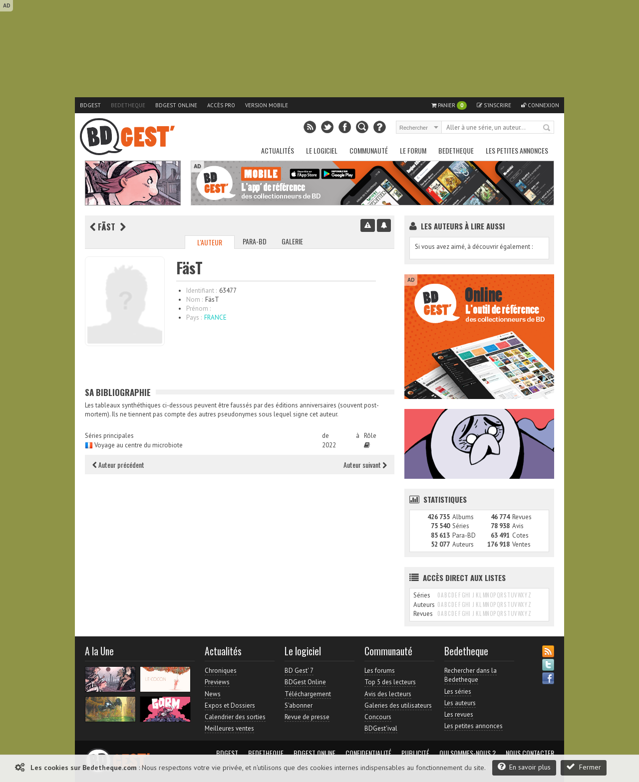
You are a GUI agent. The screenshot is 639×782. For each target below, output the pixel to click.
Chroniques (221, 670)
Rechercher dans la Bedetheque (470, 675)
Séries (460, 526)
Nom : (194, 299)
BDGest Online (176, 105)
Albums (463, 517)
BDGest (90, 105)
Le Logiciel (321, 150)
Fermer (583, 767)
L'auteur (209, 242)
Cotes (520, 535)
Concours (377, 717)
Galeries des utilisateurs (398, 705)
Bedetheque (128, 105)
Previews (217, 682)
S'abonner (299, 705)
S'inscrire (494, 105)
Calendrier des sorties (235, 717)
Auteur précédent (118, 464)
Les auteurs (460, 703)
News (213, 694)
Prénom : (198, 308)
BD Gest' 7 (299, 670)
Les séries (457, 691)
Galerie (292, 241)
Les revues (458, 714)
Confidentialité (368, 753)
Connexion (540, 105)
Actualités (277, 150)
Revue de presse (307, 717)
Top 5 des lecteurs (390, 682)
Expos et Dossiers (230, 705)
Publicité (415, 753)
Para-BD (255, 241)
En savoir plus (524, 767)
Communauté (368, 150)
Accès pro (221, 105)
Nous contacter (530, 753)
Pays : (194, 317)
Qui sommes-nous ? (467, 753)
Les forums (379, 670)
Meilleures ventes (229, 728)
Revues (522, 517)
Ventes (521, 544)
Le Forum (413, 150)
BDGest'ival (380, 728)
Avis (518, 526)
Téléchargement (308, 694)
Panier (449, 105)
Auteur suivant (365, 464)
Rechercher (547, 128)
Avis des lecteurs (387, 694)
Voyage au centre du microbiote (138, 445)
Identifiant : (201, 290)
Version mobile (266, 105)
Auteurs (463, 544)
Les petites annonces (517, 150)
